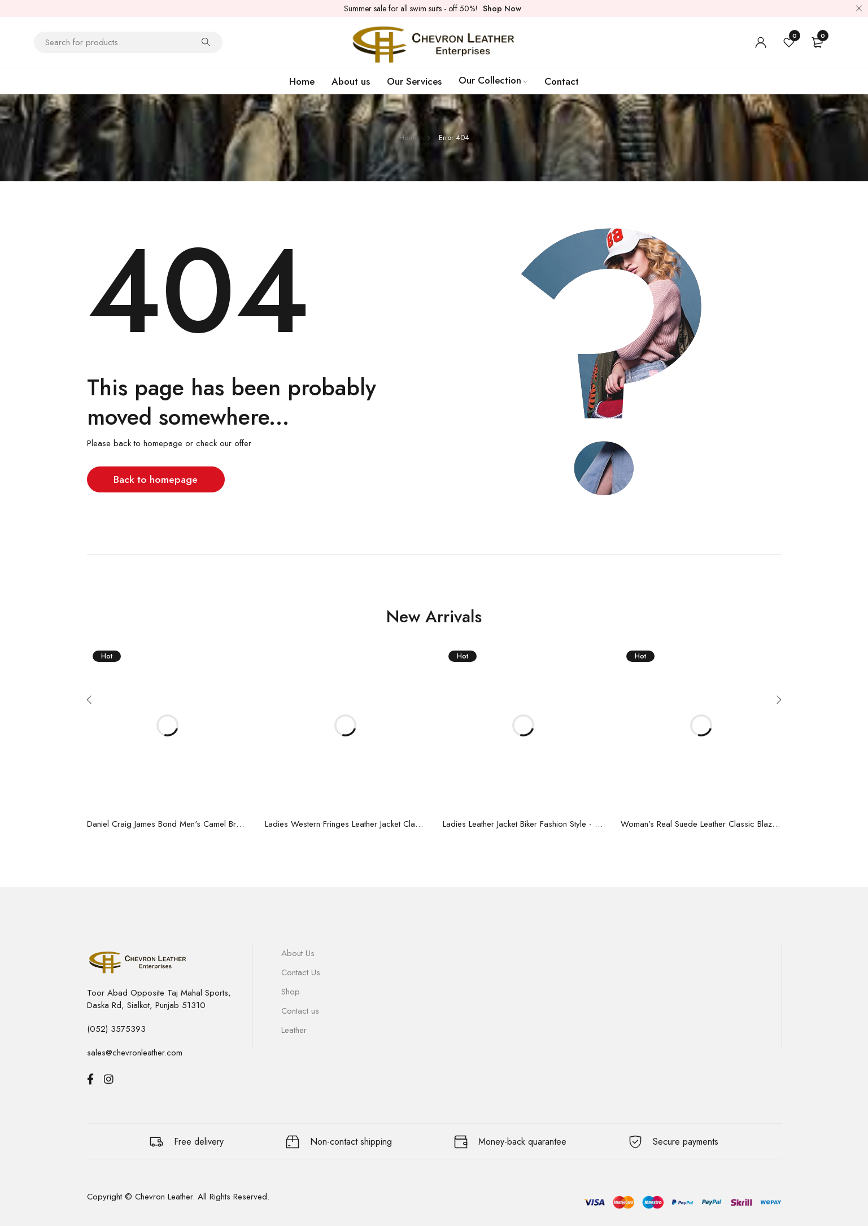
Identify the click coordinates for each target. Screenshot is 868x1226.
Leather (294, 1030)
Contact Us (300, 972)
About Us (298, 953)
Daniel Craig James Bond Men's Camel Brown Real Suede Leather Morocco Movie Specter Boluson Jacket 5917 (167, 824)
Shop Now (502, 8)
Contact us (300, 1011)
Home (408, 137)
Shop (290, 991)
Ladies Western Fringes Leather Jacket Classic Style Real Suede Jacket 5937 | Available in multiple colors (345, 824)
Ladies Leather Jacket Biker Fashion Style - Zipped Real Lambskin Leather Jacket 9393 (523, 824)
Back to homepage (157, 479)
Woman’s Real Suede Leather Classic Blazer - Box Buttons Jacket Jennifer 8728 (701, 824)
